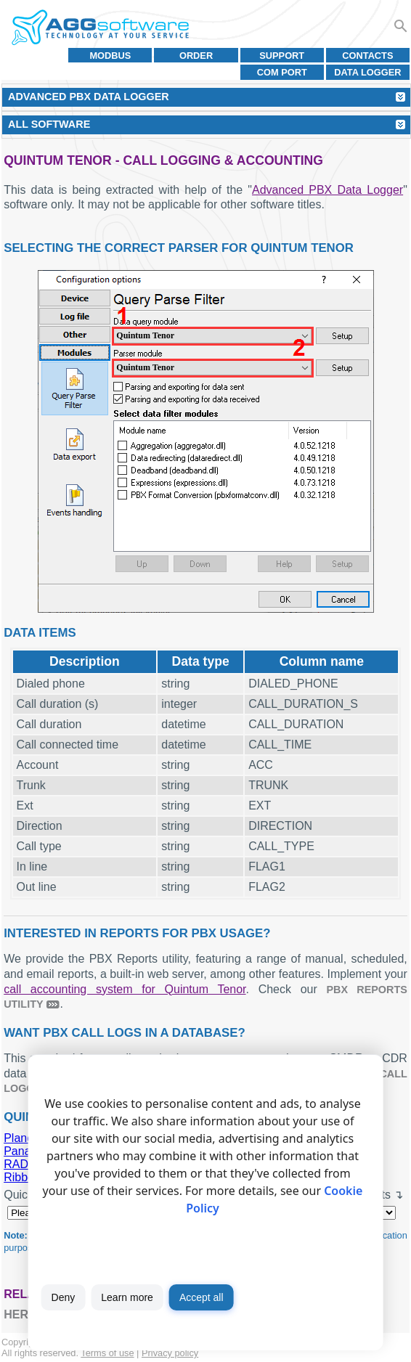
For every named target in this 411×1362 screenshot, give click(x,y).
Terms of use (107, 1352)
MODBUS (110, 55)
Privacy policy (170, 1352)
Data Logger (367, 72)
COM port (282, 72)
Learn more (127, 1297)
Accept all (201, 1297)
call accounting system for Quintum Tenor (124, 989)
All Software (49, 124)
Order (196, 55)
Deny (64, 1297)
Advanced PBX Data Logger (327, 190)
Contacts (367, 55)
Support (281, 55)
